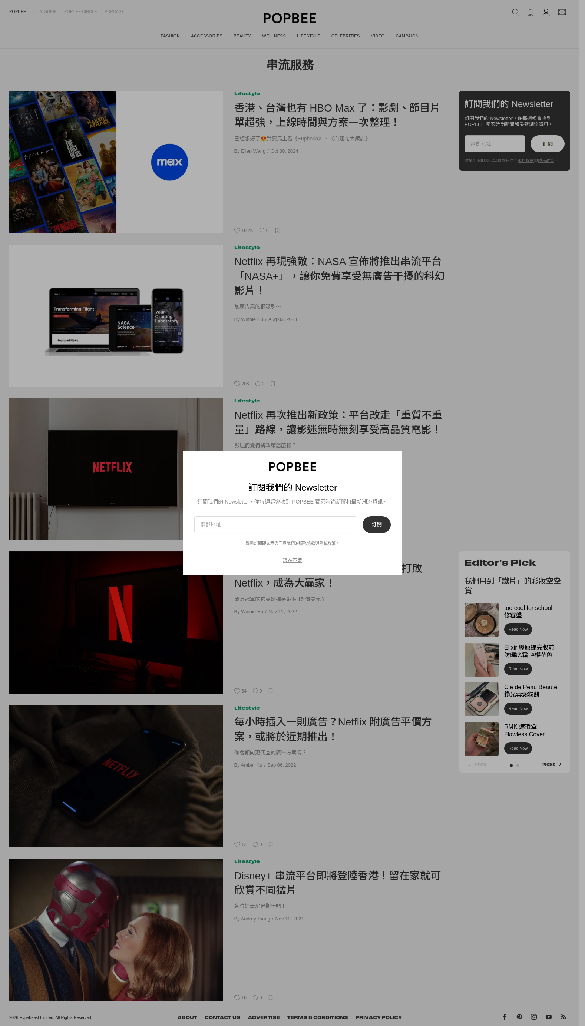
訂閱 (376, 525)
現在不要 (292, 560)
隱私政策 (327, 543)
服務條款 (307, 543)
